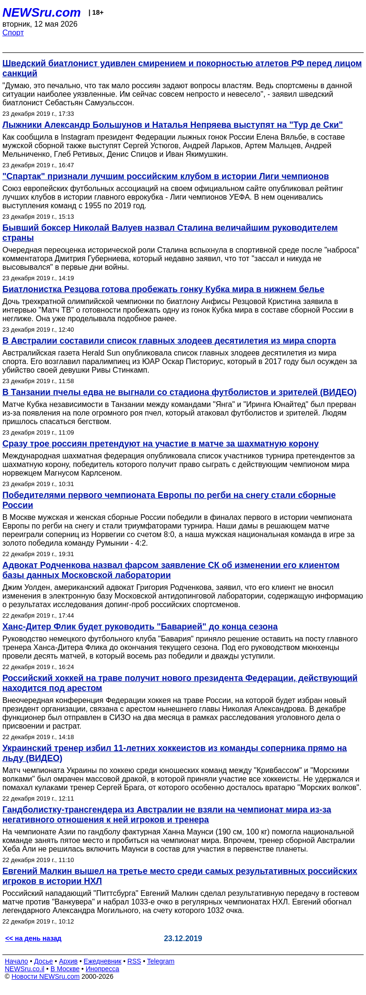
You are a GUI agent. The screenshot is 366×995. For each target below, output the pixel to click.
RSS (134, 961)
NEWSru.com (41, 12)
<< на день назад (33, 938)
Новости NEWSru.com (45, 976)
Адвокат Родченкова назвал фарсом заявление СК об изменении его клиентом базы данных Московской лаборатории (171, 570)
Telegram (161, 961)
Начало (16, 961)
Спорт (13, 33)
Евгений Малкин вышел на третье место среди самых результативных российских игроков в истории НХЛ (179, 876)
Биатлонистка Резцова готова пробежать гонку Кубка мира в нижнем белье (163, 289)
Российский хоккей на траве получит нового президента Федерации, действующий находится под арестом (179, 683)
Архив (68, 961)
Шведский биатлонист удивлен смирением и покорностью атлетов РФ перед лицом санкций (182, 68)
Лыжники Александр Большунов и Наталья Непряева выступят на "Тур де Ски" (172, 125)
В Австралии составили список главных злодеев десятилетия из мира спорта (169, 340)
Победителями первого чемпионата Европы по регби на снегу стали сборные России (169, 500)
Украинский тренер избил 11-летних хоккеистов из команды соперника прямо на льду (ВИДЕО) (174, 753)
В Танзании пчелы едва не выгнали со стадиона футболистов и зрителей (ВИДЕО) (179, 392)
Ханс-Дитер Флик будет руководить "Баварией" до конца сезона (140, 626)
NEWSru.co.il (24, 969)
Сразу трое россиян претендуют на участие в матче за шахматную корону (160, 443)
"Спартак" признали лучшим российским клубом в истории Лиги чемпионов (165, 176)
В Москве (65, 969)
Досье (43, 961)
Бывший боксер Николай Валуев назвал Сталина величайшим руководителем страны (170, 233)
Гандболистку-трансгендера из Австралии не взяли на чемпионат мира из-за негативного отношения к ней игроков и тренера (166, 814)
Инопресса (103, 969)
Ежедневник (103, 961)
